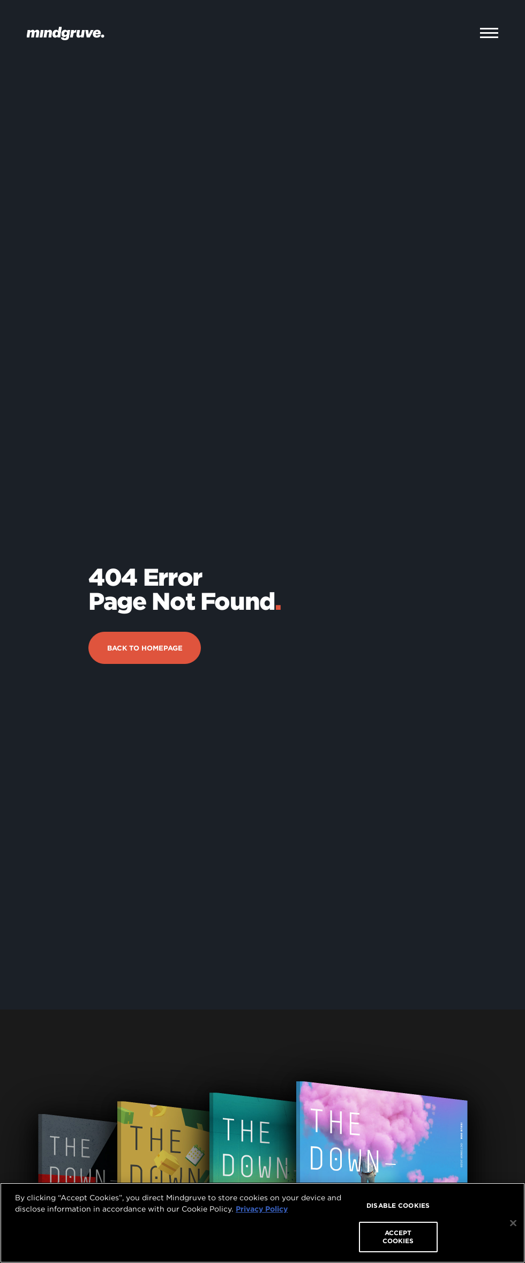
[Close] (513, 1223)
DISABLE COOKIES (398, 1205)
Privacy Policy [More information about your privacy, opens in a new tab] (262, 1209)
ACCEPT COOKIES (398, 1236)
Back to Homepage (145, 610)
